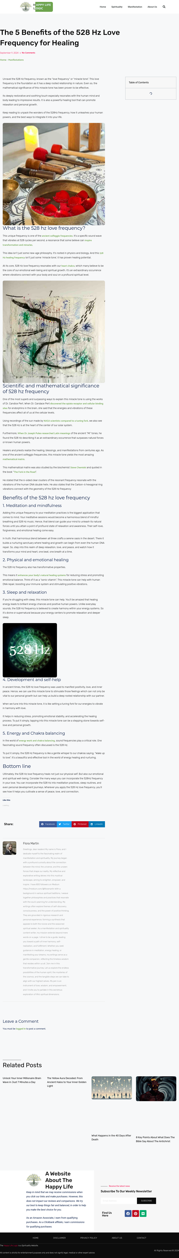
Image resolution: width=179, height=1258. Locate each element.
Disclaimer (59, 1238)
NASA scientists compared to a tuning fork (65, 421)
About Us (152, 6)
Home (103, 6)
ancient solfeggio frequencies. (57, 236)
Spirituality (116, 6)
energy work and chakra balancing (37, 741)
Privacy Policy (88, 1238)
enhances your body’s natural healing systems (42, 575)
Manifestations (16, 60)
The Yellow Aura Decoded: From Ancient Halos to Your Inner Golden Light (67, 1082)
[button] (164, 6)
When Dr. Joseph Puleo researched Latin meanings (43, 433)
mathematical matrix (14, 459)
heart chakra (67, 266)
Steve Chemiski (78, 468)
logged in (21, 1029)
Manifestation (135, 6)
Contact (141, 1238)
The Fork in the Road (25, 472)
